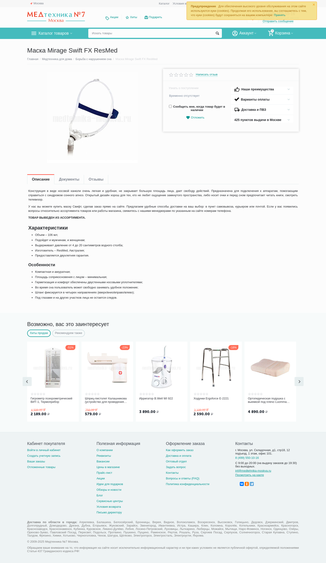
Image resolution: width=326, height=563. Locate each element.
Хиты (133, 17)
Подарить (155, 17)
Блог (99, 495)
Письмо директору (109, 512)
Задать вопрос (176, 466)
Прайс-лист (104, 472)
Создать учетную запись (43, 455)
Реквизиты (103, 455)
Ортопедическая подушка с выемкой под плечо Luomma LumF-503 (267, 400)
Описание (41, 179)
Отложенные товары (41, 466)
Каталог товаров (54, 33)
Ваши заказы (36, 461)
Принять (279, 15)
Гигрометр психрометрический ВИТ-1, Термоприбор (51, 400)
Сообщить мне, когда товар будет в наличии (197, 108)
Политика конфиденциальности (187, 483)
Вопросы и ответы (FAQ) (182, 478)
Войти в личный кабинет (44, 449)
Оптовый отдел (176, 461)
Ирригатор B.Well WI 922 (156, 398)
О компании (104, 449)
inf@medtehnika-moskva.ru (253, 470)
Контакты (172, 472)
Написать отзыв (207, 74)
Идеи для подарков (109, 483)
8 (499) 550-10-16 (247, 457)
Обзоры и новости (108, 489)
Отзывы (96, 179)
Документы (69, 179)
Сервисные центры (109, 500)
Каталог (164, 3)
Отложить (195, 118)
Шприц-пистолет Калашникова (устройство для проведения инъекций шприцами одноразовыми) (106, 400)
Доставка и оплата (178, 455)
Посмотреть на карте (249, 474)
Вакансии (102, 461)
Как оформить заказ (179, 449)
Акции (114, 17)
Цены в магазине (108, 466)
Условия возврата (185, 3)
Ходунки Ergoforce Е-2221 (211, 398)
